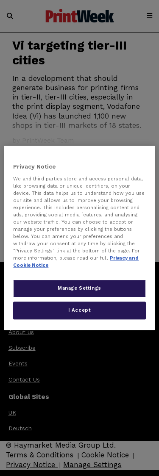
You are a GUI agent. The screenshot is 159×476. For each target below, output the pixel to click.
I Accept (79, 310)
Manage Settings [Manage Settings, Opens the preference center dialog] (79, 288)
